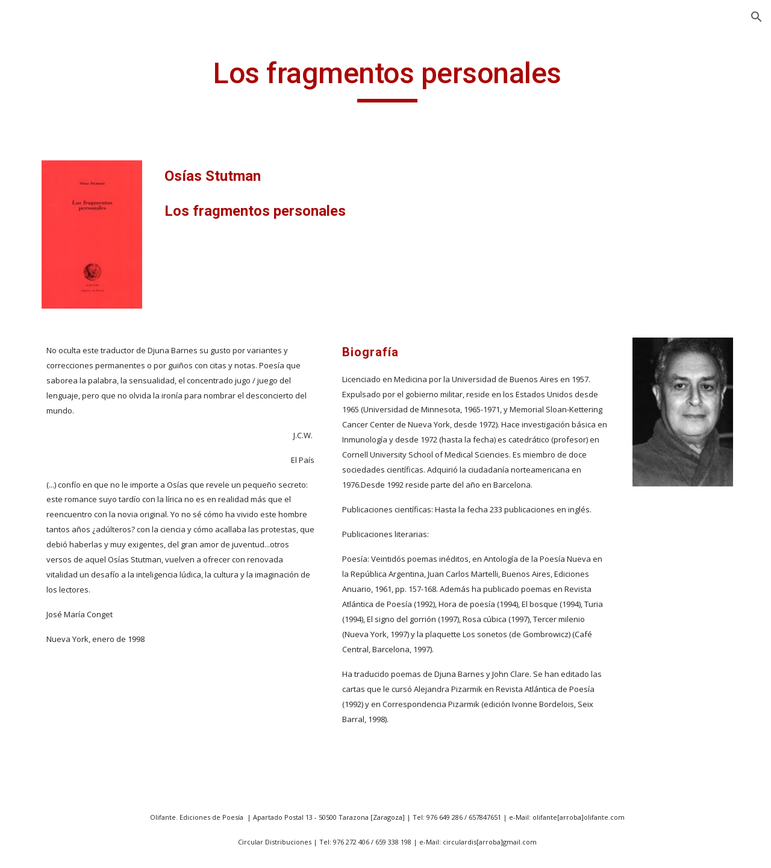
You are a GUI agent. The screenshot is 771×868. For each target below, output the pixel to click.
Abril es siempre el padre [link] (77, 468)
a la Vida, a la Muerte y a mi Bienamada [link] (86, 429)
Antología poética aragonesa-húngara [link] (82, 614)
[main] (460, 79)
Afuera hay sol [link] (68, 810)
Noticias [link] (42, 256)
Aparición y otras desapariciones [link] (74, 654)
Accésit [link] (51, 736)
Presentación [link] (54, 231)
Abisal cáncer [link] (65, 711)
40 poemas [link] (61, 371)
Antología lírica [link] (70, 541)
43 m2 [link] (49, 396)
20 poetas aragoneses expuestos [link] (86, 338)
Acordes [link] (54, 761)
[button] (756, 16)
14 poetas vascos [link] (74, 306)
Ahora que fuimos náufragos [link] (76, 843)
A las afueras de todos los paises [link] (86, 509)
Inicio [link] (36, 182)
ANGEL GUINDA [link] (60, 206)
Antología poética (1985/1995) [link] (76, 573)
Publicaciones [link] (55, 281)
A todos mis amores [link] (80, 686)
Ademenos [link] (60, 786)
